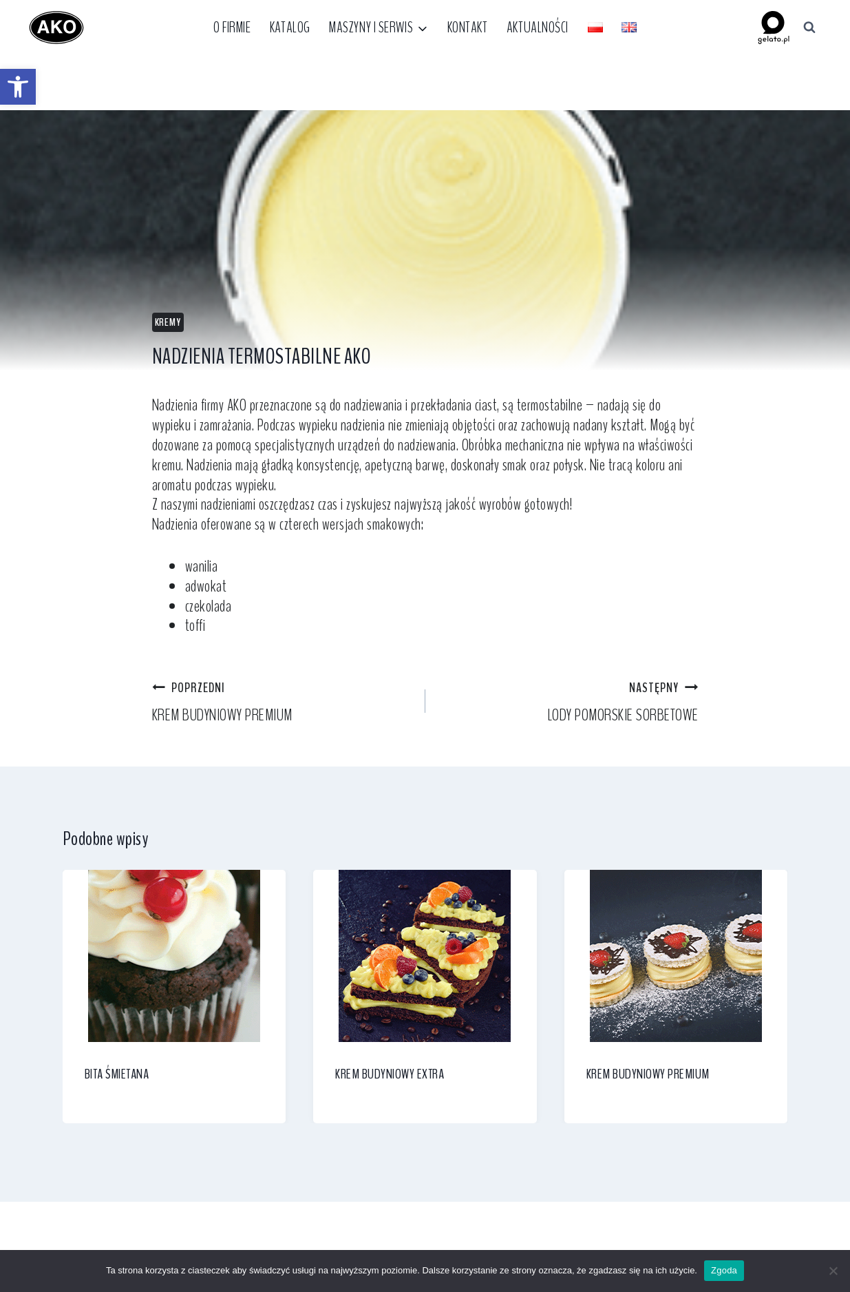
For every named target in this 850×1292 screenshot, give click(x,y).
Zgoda (724, 1270)
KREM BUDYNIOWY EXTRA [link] (389, 1074)
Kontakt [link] (467, 27)
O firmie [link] (232, 27)
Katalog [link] (290, 27)
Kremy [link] (168, 322)
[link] (18, 87)
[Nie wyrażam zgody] (833, 1271)
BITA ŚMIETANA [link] (117, 1074)
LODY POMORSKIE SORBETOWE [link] (570, 701)
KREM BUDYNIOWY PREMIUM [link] (280, 701)
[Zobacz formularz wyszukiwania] (809, 27)
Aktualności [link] (538, 27)
